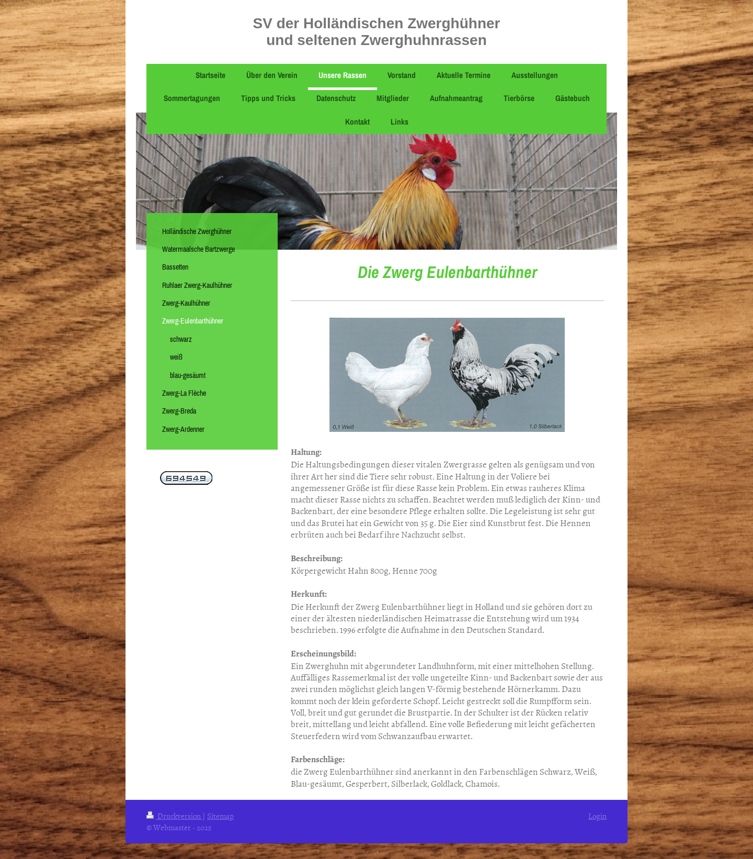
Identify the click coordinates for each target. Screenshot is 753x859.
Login (597, 816)
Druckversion (174, 816)
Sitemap (220, 816)
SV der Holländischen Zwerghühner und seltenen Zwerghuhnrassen (376, 31)
